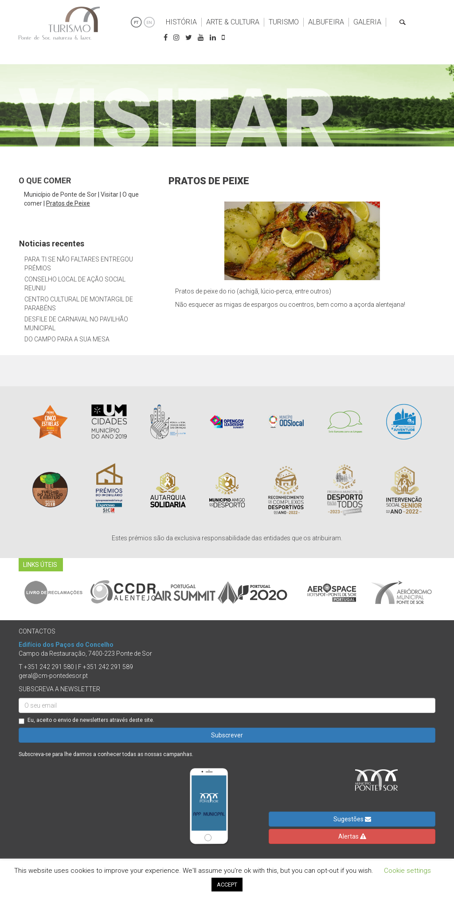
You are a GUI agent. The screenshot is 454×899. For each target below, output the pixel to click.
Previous (12, 592)
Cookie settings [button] (407, 871)
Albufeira (326, 22)
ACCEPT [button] (227, 884)
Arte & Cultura (232, 22)
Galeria (367, 22)
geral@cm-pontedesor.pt (53, 675)
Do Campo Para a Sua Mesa (67, 339)
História (181, 22)
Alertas (352, 836)
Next (442, 592)
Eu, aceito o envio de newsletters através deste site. (86, 720)
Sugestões (352, 819)
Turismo (284, 22)
